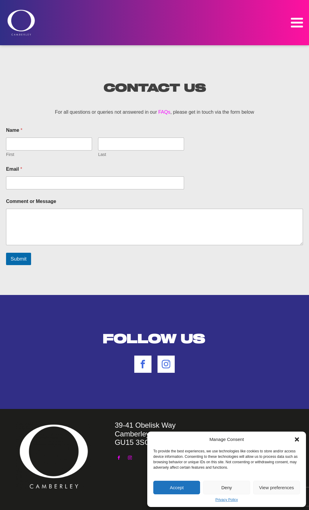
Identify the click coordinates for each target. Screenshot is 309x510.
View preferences (276, 487)
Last (102, 154)
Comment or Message (31, 201)
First (10, 154)
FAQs (164, 112)
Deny (226, 487)
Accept (177, 487)
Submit (19, 259)
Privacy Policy (226, 500)
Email (14, 169)
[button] (297, 439)
